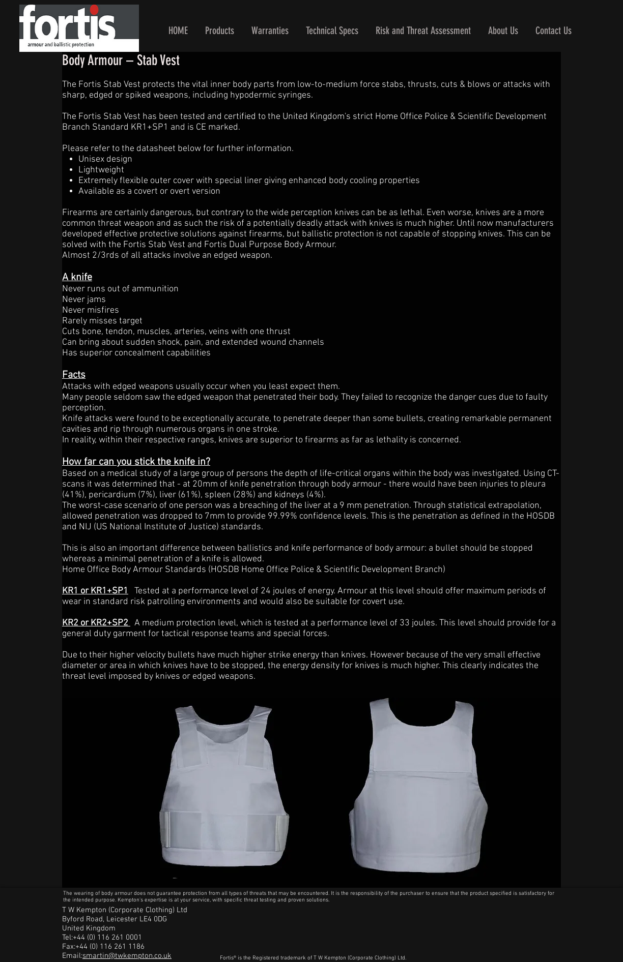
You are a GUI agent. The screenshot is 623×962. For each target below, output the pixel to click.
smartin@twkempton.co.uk (127, 955)
